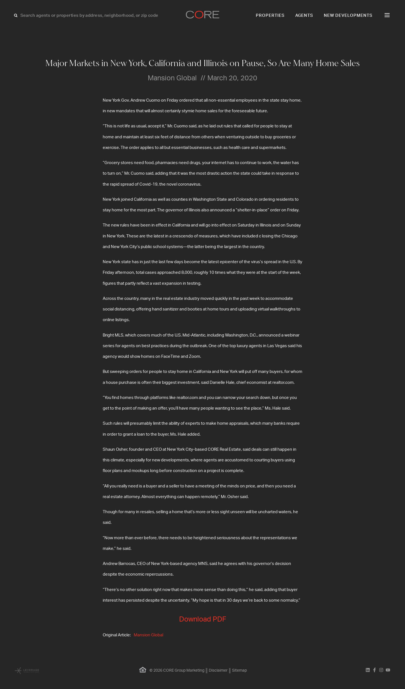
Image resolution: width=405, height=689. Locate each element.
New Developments (348, 15)
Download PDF (202, 619)
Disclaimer (218, 670)
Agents (304, 15)
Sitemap (239, 670)
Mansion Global (148, 635)
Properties (270, 15)
